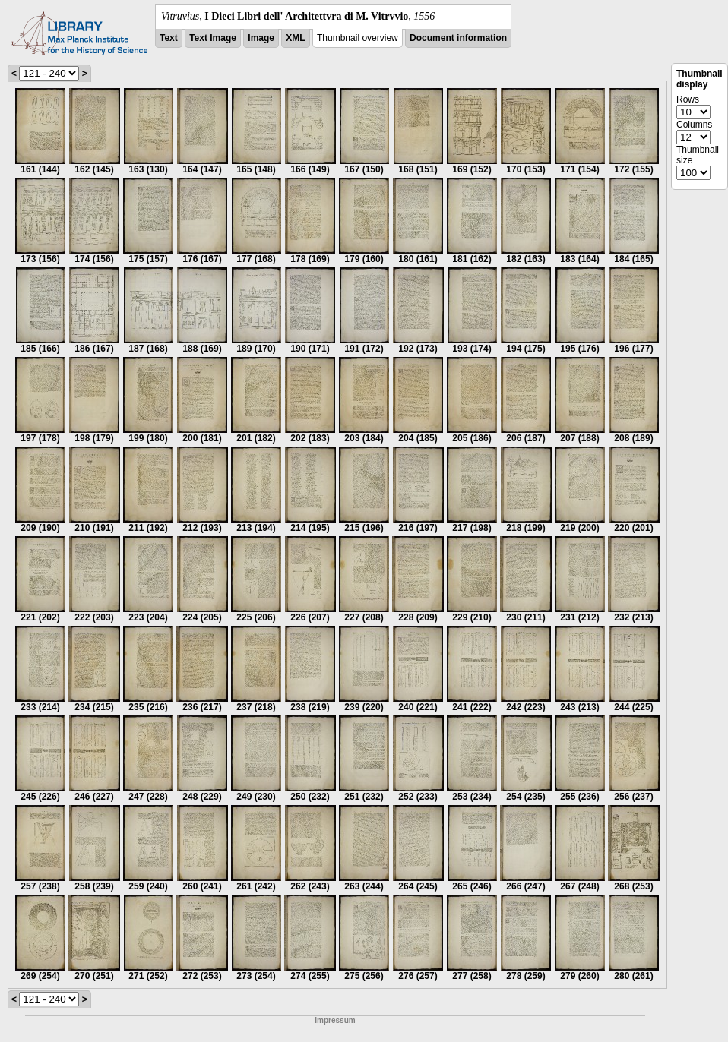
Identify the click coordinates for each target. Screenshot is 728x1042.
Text (169, 38)
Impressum (335, 1020)
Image (261, 38)
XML (295, 38)
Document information (458, 38)
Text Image (212, 38)
